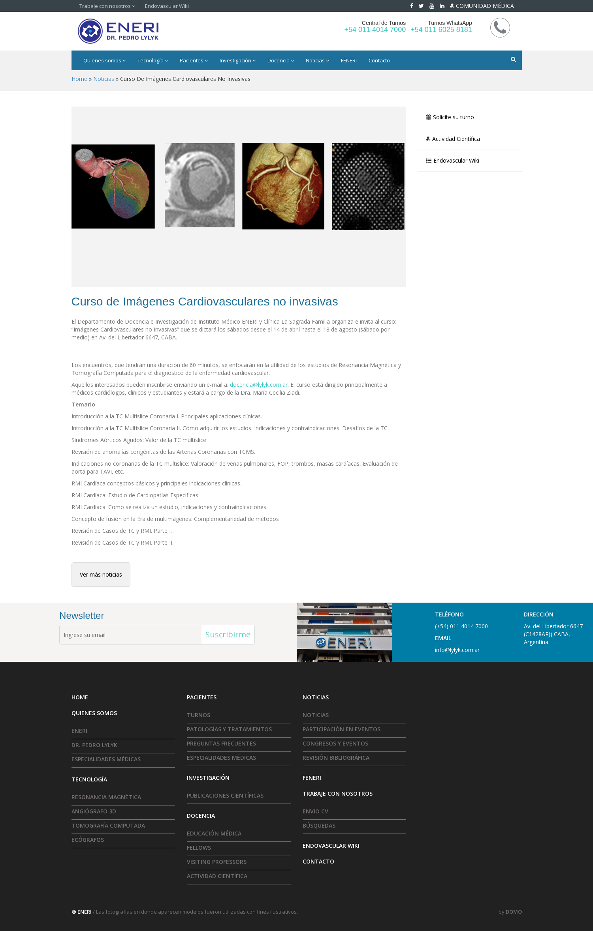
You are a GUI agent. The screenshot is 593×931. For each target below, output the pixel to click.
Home (79, 78)
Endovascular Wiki (167, 5)
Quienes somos (104, 60)
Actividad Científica (456, 139)
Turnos (198, 715)
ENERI (79, 730)
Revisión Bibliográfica (336, 757)
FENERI (349, 60)
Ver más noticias (101, 574)
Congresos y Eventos (335, 743)
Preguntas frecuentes (221, 743)
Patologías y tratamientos (229, 729)
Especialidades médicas (106, 759)
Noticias (317, 60)
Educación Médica (214, 833)
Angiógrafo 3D (94, 811)
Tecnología (152, 60)
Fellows (199, 847)
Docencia (280, 60)
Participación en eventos (341, 729)
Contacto (379, 60)
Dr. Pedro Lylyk (94, 745)
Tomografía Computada (108, 825)
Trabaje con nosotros (107, 5)
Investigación (238, 60)
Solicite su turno (453, 117)
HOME (80, 697)
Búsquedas (319, 825)
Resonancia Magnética (106, 797)
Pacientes (194, 60)
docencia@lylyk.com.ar (259, 384)
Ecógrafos (88, 839)
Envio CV (315, 811)
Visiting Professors (217, 861)
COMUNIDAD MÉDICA (482, 5)
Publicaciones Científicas (225, 795)
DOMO (514, 911)
